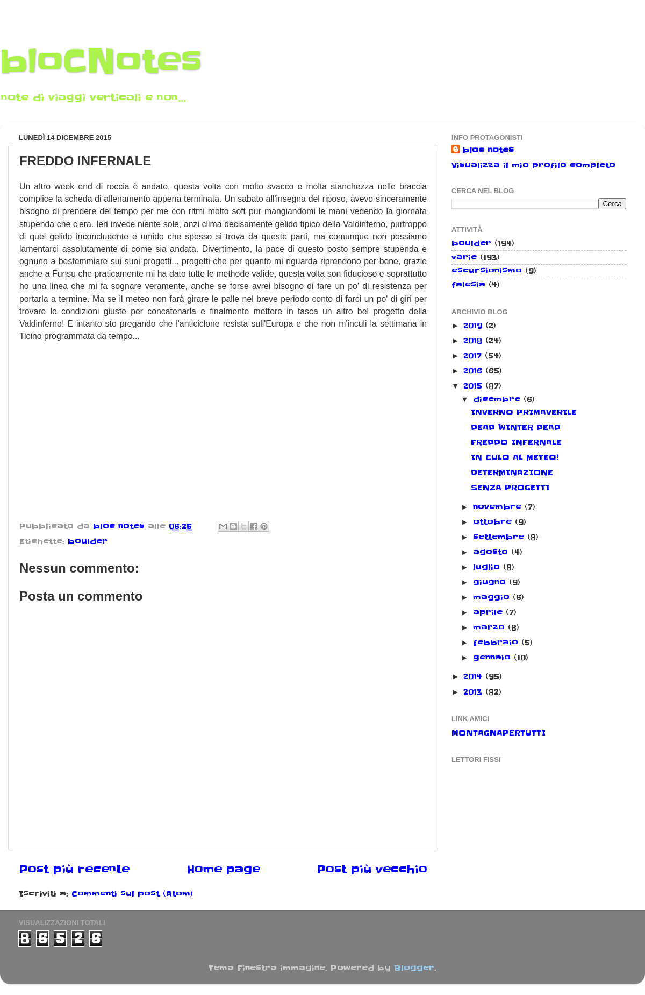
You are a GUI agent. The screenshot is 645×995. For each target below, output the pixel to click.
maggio (493, 597)
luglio (488, 567)
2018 (474, 340)
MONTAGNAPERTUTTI (499, 733)
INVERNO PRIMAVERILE (524, 412)
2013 (474, 692)
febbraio (497, 642)
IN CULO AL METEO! (514, 457)
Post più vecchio (372, 869)
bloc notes (488, 150)
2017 (474, 355)
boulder (88, 541)
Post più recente (74, 869)
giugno (491, 582)
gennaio (493, 657)
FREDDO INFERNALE (516, 442)
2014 (474, 676)
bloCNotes (101, 61)
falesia (468, 284)
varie (464, 257)
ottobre (494, 522)
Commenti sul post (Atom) (132, 893)
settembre (500, 537)
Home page (223, 869)
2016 (474, 370)
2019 (474, 325)
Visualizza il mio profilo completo (533, 165)
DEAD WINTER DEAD (516, 427)
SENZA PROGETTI (510, 487)
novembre (499, 507)
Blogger (414, 968)
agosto (492, 552)
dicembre (498, 399)
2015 (474, 385)
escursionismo (487, 270)
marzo (490, 627)
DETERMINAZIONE (512, 472)
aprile (489, 612)
